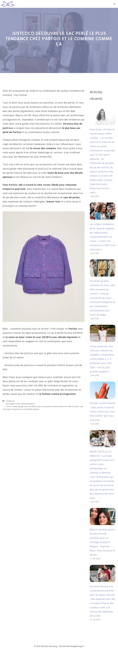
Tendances (10, 401)
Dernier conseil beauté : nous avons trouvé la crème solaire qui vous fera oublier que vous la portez (102, 412)
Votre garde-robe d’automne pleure (20, 403)
